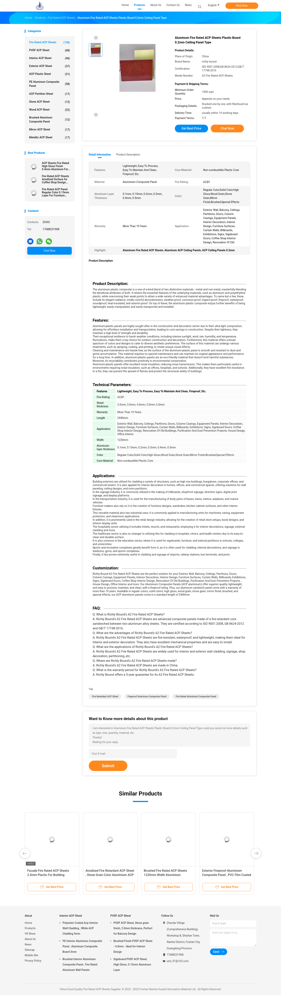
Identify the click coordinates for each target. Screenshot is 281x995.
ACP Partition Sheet (49, 94)
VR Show (30, 933)
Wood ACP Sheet (49, 110)
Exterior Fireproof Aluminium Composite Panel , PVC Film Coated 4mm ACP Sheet (226, 875)
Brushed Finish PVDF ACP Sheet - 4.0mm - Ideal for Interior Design (132, 946)
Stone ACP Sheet (49, 102)
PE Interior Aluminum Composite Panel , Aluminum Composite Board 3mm (82, 946)
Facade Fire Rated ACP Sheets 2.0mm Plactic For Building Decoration (48, 875)
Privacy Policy (33, 960)
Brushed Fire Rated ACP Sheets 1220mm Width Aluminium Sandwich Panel (165, 875)
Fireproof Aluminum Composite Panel (147, 696)
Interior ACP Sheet (49, 58)
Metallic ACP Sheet (49, 137)
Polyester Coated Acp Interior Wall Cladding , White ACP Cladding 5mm (80, 928)
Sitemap (30, 949)
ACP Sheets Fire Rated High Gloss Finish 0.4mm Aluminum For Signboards (55, 166)
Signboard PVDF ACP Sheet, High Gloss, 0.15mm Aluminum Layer (132, 964)
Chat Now (242, 5)
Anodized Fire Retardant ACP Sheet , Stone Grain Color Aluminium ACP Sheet (109, 875)
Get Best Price (191, 128)
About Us (30, 939)
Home (28, 922)
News (28, 944)
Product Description (128, 154)
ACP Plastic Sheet (49, 74)
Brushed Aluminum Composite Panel (49, 119)
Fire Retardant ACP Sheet (105, 696)
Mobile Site (31, 955)
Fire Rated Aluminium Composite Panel (196, 696)
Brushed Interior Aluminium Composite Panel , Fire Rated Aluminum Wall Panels (80, 964)
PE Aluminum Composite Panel (49, 83)
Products (30, 928)
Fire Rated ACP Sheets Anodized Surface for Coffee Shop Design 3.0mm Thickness (55, 179)
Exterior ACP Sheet (49, 66)
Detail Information (100, 154)
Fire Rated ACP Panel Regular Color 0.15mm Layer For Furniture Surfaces (55, 192)
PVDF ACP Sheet (49, 50)
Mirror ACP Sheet (49, 130)
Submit (108, 765)
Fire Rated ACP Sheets (49, 42)
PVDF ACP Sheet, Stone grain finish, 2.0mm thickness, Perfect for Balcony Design (132, 928)
